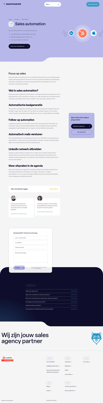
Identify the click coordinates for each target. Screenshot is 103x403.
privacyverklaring (38, 267)
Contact (67, 382)
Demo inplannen (93, 4)
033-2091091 (50, 362)
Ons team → (86, 362)
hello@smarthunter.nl (52, 366)
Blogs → (48, 386)
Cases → (48, 390)
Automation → (69, 374)
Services (68, 358)
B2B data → (68, 366)
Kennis (49, 382)
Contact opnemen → (71, 386)
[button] (51, 291)
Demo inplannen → (70, 390)
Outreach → (68, 362)
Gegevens (50, 358)
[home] (12, 4)
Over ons (86, 358)
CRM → (67, 370)
